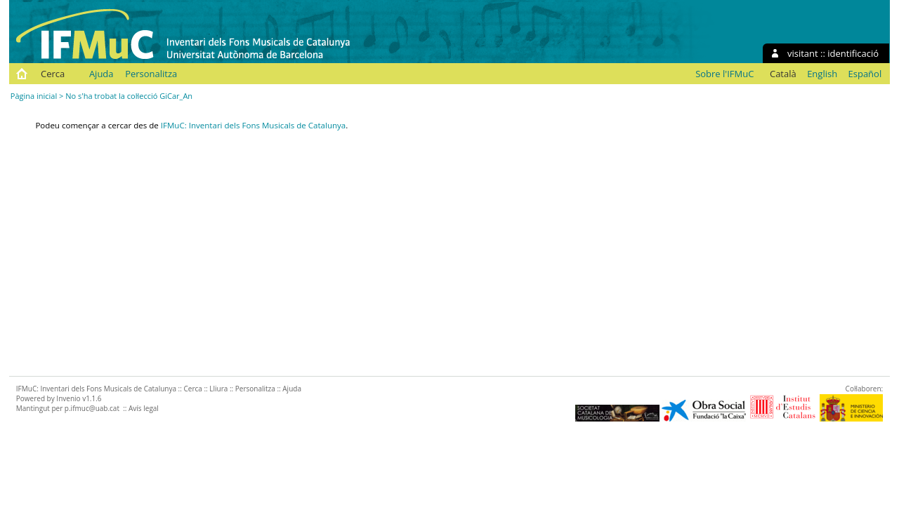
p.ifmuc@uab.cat (92, 408)
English (822, 73)
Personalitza (151, 73)
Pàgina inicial (34, 95)
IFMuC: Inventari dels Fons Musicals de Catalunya (253, 125)
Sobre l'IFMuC (724, 73)
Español (865, 73)
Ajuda (101, 73)
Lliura (218, 388)
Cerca (53, 73)
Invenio (68, 398)
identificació (853, 53)
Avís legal (144, 408)
